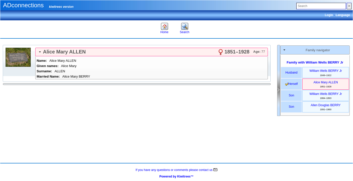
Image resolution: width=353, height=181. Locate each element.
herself (291, 84)
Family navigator (318, 50)
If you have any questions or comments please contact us (176, 170)
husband (291, 72)
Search (184, 32)
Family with (315, 62)
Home (164, 32)
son (291, 95)
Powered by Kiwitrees (176, 176)
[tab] (151, 52)
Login (329, 15)
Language (343, 15)
